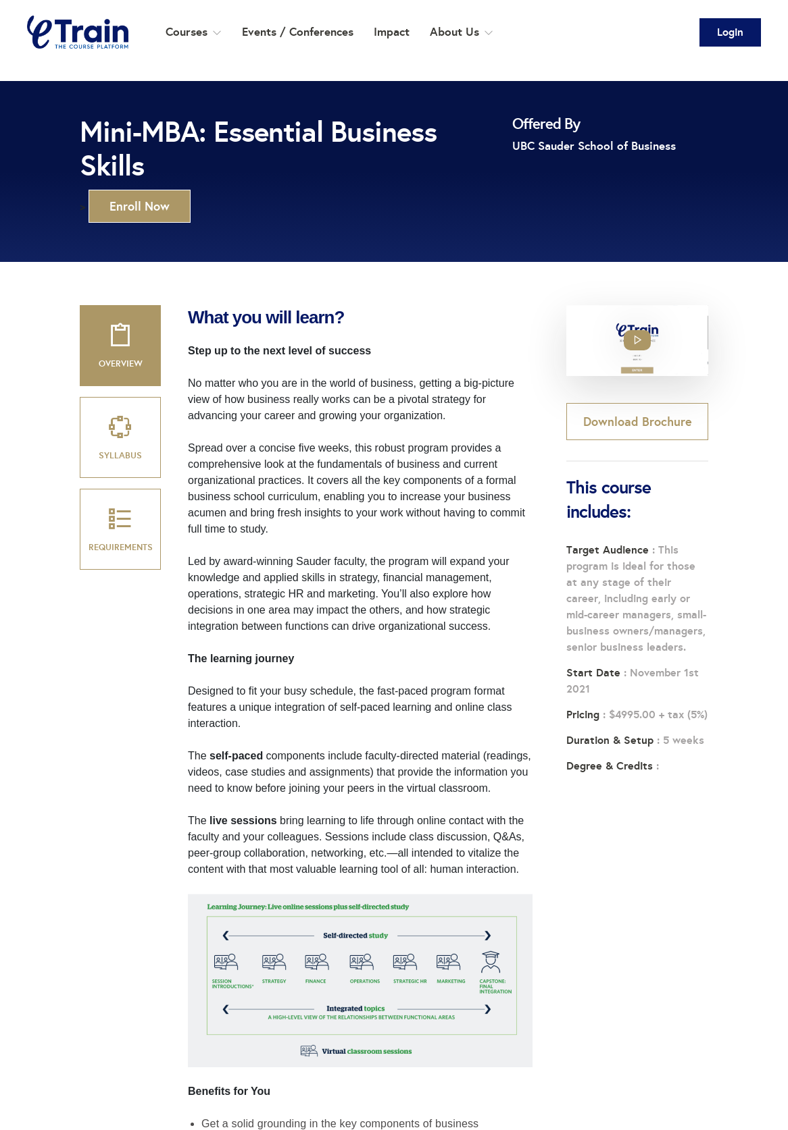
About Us (461, 31)
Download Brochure (637, 421)
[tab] (120, 345)
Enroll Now (139, 206)
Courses (194, 31)
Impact (392, 31)
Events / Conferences (297, 31)
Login (730, 32)
